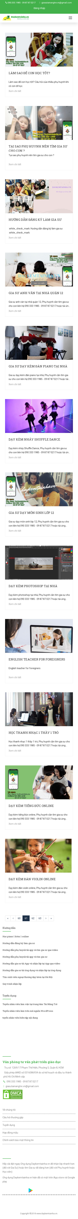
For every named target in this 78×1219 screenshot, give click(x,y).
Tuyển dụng (9, 1125)
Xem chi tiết (15, 91)
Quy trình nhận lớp (12, 983)
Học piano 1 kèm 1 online (16, 936)
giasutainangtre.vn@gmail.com (56, 2)
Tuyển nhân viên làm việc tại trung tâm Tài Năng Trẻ (30, 1004)
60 (19, 918)
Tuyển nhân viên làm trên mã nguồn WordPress (28, 1010)
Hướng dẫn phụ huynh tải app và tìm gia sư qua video (30, 949)
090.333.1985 (14, 2)
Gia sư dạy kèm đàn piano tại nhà (38, 366)
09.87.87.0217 (29, 2)
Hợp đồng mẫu (10, 1132)
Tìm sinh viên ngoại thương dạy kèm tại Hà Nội (27, 977)
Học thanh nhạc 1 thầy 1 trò (34, 733)
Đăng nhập (39, 8)
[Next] (46, 918)
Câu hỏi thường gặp (13, 1117)
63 (40, 918)
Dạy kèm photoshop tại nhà (33, 586)
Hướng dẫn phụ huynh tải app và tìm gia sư (25, 956)
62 (33, 918)
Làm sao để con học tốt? (29, 73)
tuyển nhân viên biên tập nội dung (20, 1017)
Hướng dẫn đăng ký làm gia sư (35, 220)
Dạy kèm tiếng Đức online (31, 806)
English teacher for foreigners (37, 659)
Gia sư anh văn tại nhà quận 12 (36, 293)
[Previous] (8, 918)
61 (26, 918)
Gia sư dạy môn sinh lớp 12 (31, 513)
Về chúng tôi (9, 1109)
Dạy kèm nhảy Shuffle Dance (34, 439)
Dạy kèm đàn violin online (32, 879)
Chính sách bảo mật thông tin (18, 1140)
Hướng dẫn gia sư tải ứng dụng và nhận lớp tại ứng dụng (32, 970)
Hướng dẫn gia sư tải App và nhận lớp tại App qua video (31, 963)
